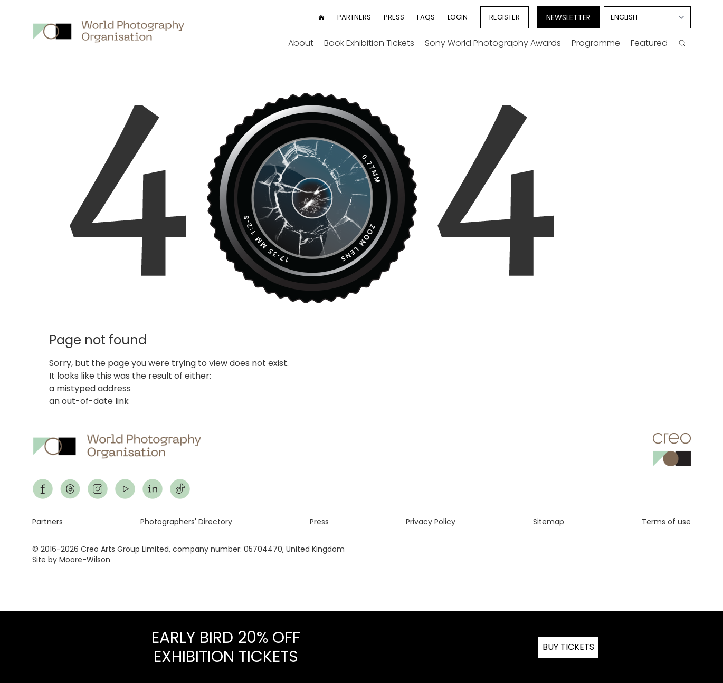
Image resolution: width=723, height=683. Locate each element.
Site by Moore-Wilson (71, 559)
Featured (649, 43)
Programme (596, 43)
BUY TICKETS (568, 647)
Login (458, 17)
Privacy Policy (430, 521)
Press (394, 17)
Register (504, 17)
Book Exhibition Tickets (369, 43)
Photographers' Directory (186, 521)
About (300, 43)
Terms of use (666, 521)
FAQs (426, 17)
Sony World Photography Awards (493, 43)
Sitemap (548, 521)
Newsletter (568, 17)
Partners (354, 17)
